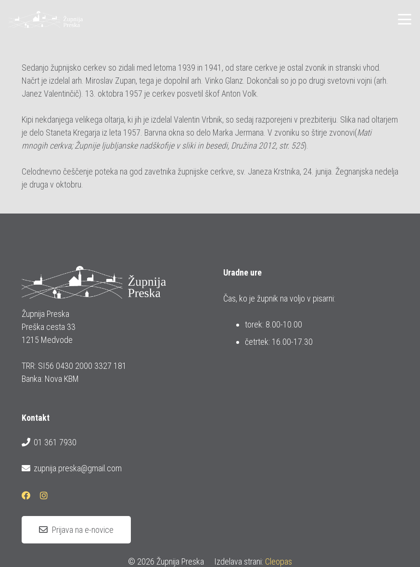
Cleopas (278, 561)
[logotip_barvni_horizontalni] (46, 19)
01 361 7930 (49, 442)
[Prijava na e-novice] (76, 530)
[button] (405, 19)
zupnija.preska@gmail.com (72, 468)
